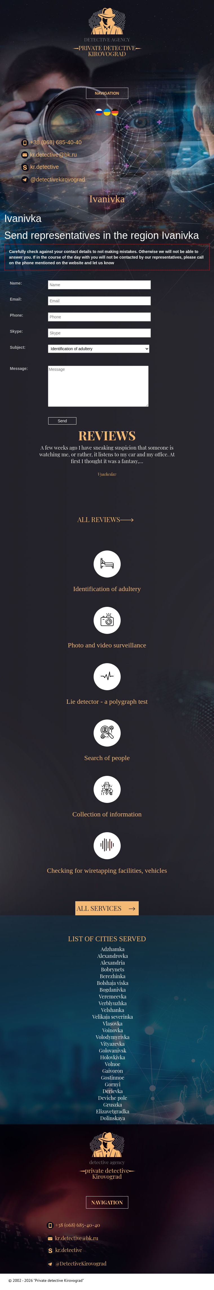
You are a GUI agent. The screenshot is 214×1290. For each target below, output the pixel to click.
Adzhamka (113, 949)
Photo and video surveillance (107, 628)
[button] (23, 479)
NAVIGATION (107, 93)
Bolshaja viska (112, 983)
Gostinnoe (112, 1077)
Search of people (107, 740)
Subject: (17, 347)
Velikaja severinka (112, 1016)
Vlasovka (112, 1023)
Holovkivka (112, 1057)
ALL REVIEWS (106, 519)
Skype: (16, 331)
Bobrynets (112, 969)
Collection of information (107, 797)
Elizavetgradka (112, 1111)
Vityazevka (113, 1043)
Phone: (16, 315)
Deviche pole (112, 1097)
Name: (16, 283)
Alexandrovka (112, 955)
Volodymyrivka (113, 1037)
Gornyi (112, 1084)
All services (106, 907)
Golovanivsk (112, 1050)
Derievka (113, 1091)
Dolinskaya (112, 1118)
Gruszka (112, 1104)
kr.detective (40, 167)
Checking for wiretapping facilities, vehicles (107, 853)
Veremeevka (112, 996)
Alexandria (112, 962)
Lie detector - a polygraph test (107, 684)
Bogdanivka (113, 989)
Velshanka (112, 1010)
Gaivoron (112, 1070)
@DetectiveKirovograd (53, 180)
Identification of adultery (107, 571)
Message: (19, 368)
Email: (16, 299)
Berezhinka (112, 976)
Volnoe (112, 1064)
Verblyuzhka (113, 1003)
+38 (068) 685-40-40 (51, 142)
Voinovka (112, 1030)
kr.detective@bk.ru (49, 155)
